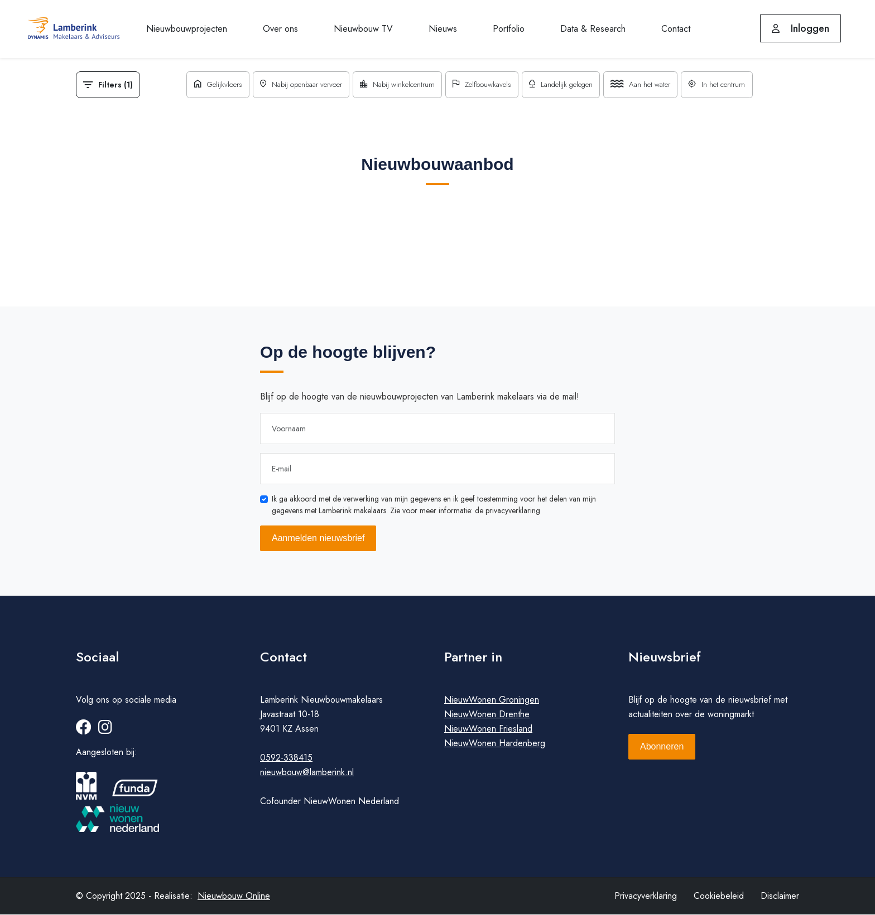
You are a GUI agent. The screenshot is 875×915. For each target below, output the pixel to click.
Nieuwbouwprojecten (186, 28)
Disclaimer (780, 896)
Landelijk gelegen (565, 84)
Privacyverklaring (645, 896)
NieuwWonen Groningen (491, 700)
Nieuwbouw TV (363, 28)
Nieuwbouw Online (234, 896)
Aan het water (648, 84)
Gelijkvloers (206, 84)
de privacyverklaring (507, 510)
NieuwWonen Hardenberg (494, 743)
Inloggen (800, 28)
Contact (675, 28)
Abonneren (662, 747)
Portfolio (509, 28)
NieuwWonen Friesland (488, 729)
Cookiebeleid (719, 896)
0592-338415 (286, 758)
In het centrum (728, 84)
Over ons (280, 28)
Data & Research (593, 28)
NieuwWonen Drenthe (487, 714)
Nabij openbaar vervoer (293, 84)
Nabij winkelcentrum (394, 84)
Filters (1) (108, 84)
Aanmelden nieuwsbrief (318, 538)
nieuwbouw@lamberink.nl (307, 772)
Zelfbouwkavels (482, 84)
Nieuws (443, 28)
